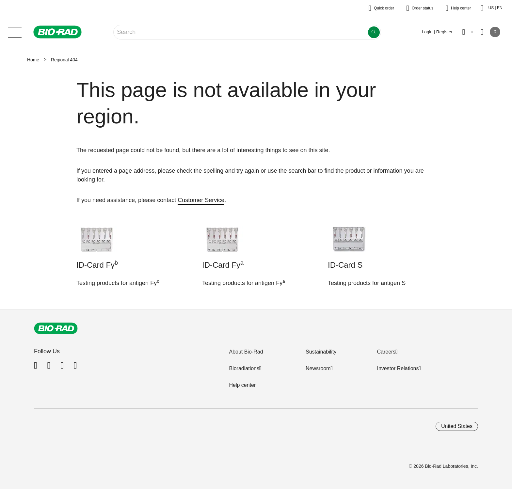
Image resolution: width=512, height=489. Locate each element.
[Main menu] (15, 31)
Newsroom (318, 368)
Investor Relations (398, 368)
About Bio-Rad (246, 352)
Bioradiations (244, 368)
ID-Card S (345, 264)
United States (456, 426)
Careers (386, 352)
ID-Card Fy (97, 264)
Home (33, 59)
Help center (242, 385)
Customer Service (201, 200)
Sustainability (321, 352)
